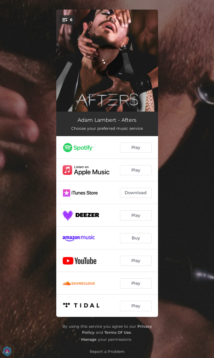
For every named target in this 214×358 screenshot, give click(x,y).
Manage (89, 339)
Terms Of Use (117, 332)
